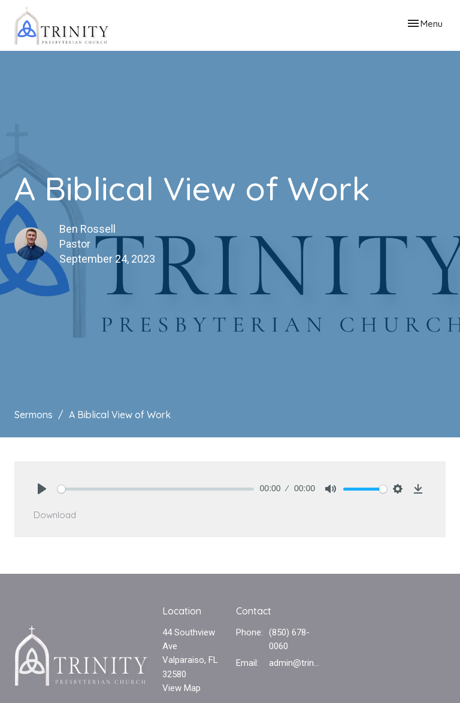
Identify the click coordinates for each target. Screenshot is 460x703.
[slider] (156, 489)
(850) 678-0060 (289, 639)
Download (55, 515)
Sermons (33, 415)
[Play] (42, 488)
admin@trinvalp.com (295, 663)
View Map (181, 688)
